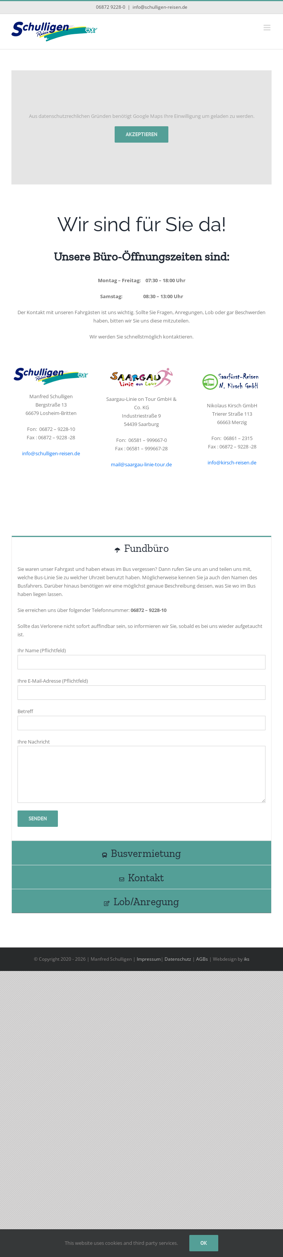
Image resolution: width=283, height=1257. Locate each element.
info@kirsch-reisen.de (232, 462)
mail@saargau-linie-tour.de (141, 464)
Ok (203, 1243)
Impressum (149, 959)
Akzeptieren (141, 134)
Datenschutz (178, 959)
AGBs (202, 959)
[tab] (141, 547)
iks (246, 959)
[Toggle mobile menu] (268, 28)
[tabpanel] (141, 700)
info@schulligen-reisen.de (160, 7)
